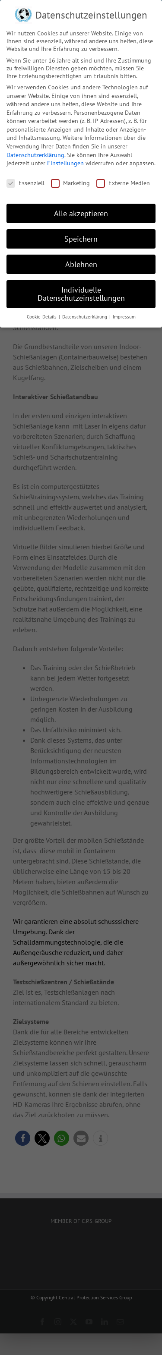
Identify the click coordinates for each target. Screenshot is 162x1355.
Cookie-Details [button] (42, 316)
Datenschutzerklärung (35, 154)
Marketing (70, 182)
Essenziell (25, 182)
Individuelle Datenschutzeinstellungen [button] (81, 293)
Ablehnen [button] (81, 264)
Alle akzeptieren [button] (81, 213)
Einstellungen (65, 163)
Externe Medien (123, 182)
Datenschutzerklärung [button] (85, 316)
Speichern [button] (81, 238)
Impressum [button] (124, 316)
